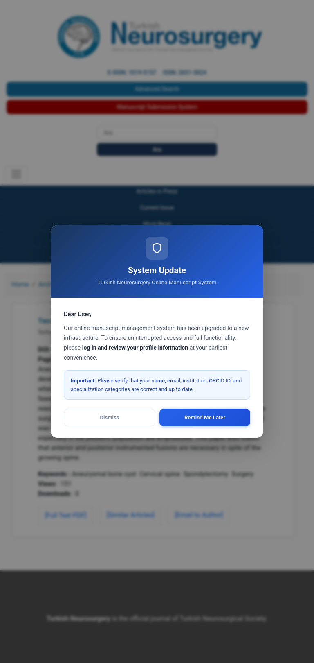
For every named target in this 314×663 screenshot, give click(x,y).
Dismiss (109, 417)
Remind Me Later (204, 417)
